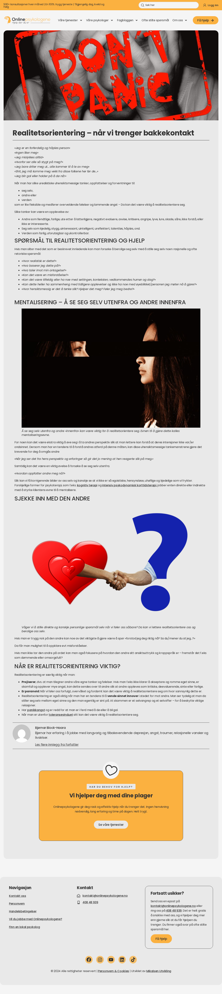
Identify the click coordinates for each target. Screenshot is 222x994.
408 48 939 (174, 911)
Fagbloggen (127, 20)
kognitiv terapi (87, 485)
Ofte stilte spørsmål (155, 20)
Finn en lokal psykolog (24, 927)
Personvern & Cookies (113, 971)
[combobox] (169, 5)
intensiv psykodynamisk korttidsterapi (129, 485)
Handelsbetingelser (23, 911)
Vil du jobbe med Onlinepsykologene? (35, 919)
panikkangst (36, 710)
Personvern (17, 904)
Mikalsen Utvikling (158, 971)
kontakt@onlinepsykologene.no (173, 906)
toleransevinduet (61, 715)
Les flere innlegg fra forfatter (57, 744)
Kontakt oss (17, 896)
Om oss (179, 20)
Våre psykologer (100, 20)
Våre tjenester (70, 20)
